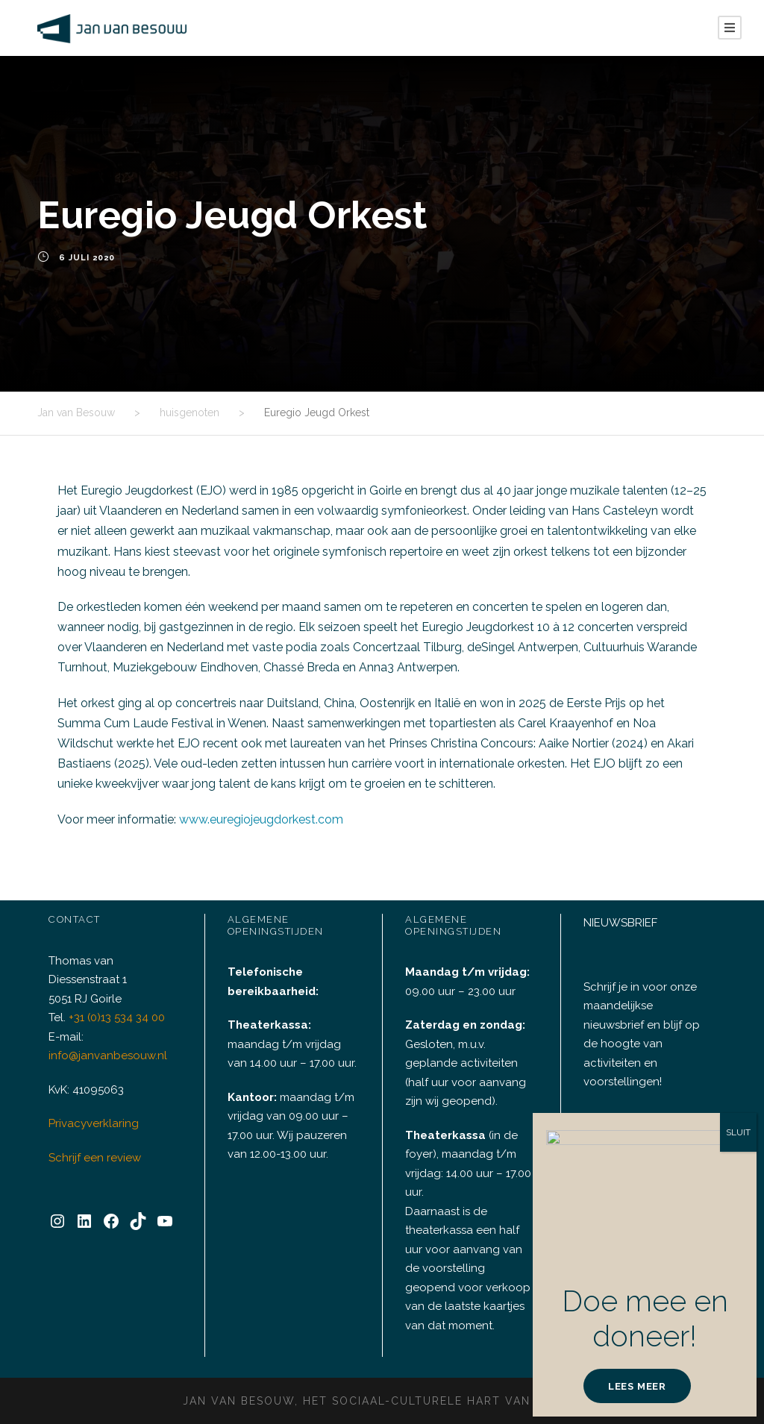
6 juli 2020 (86, 257)
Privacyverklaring (91, 1143)
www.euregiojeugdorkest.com (253, 819)
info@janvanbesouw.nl (104, 1075)
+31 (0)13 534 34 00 (120, 1037)
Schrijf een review (92, 1176)
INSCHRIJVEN (649, 1173)
